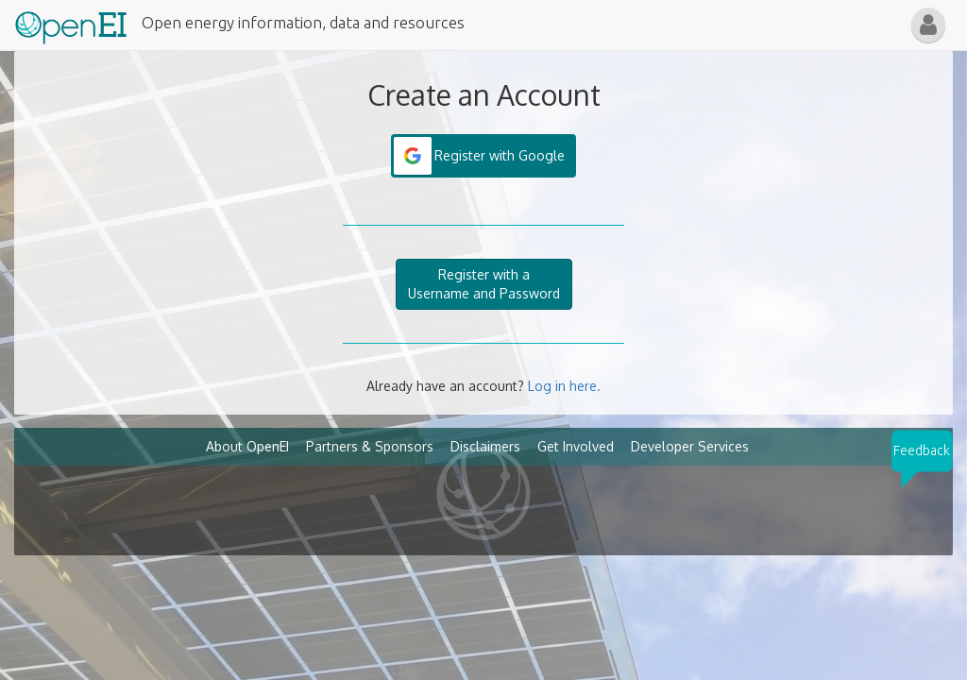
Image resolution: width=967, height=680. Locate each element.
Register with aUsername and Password (484, 283)
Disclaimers (485, 446)
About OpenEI (247, 446)
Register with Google (499, 155)
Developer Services (690, 446)
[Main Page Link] (71, 23)
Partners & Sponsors (369, 446)
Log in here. (564, 386)
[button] (928, 25)
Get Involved (575, 446)
